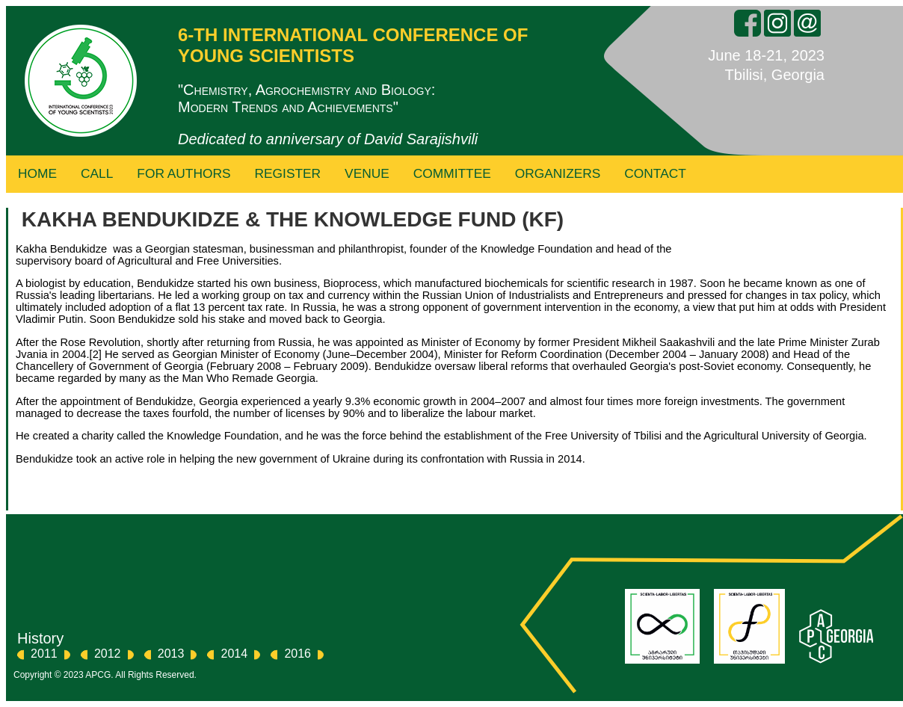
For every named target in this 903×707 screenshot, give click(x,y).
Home (37, 173)
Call (97, 173)
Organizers (558, 173)
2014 (234, 653)
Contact (654, 173)
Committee (452, 173)
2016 (297, 653)
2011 (44, 653)
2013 (171, 653)
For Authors (183, 173)
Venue (367, 173)
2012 (107, 653)
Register (288, 173)
